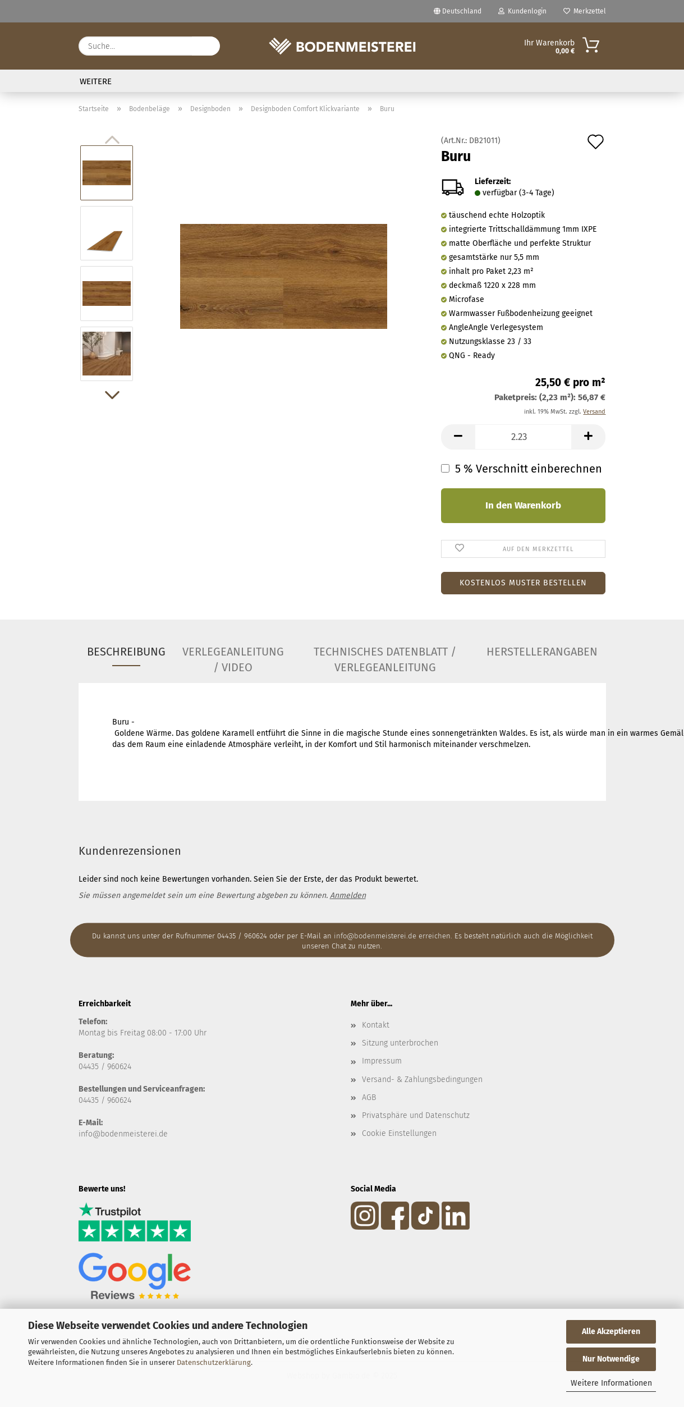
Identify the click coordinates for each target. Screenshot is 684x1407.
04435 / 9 (95, 1100)
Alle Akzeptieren (611, 1331)
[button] (112, 395)
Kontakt (375, 1025)
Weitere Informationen (611, 1383)
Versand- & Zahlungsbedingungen (422, 1079)
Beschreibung (126, 651)
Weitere (96, 81)
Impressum (382, 1061)
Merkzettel (584, 11)
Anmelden (348, 895)
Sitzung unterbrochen (400, 1043)
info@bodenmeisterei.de (123, 1134)
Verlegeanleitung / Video (233, 655)
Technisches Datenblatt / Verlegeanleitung (385, 655)
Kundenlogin (522, 11)
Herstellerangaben (542, 651)
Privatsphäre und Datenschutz (416, 1115)
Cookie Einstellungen (399, 1133)
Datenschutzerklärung (214, 1362)
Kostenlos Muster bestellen (523, 583)
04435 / (93, 1066)
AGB (369, 1097)
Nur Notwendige (611, 1359)
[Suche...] (206, 46)
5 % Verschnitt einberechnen (525, 468)
